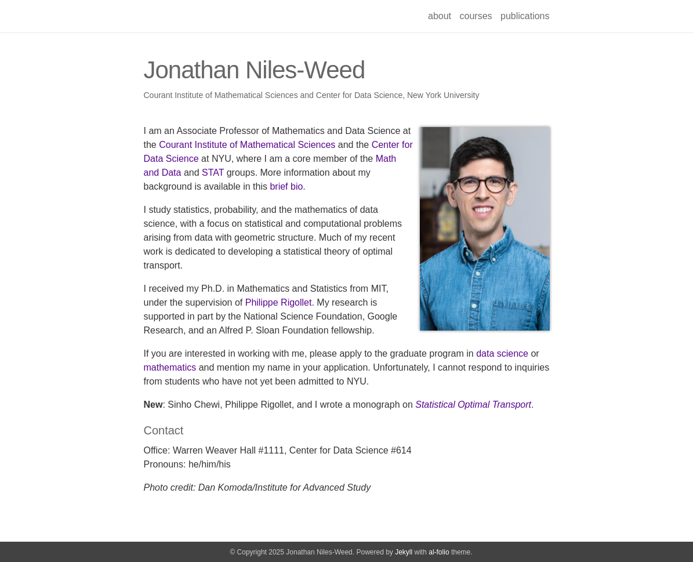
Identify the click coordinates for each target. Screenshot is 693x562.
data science (502, 353)
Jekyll (403, 552)
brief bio (286, 186)
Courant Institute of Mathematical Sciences (221, 95)
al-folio (439, 552)
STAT (213, 172)
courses (476, 16)
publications (525, 16)
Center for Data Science (359, 95)
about (439, 16)
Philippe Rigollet (278, 302)
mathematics (170, 367)
